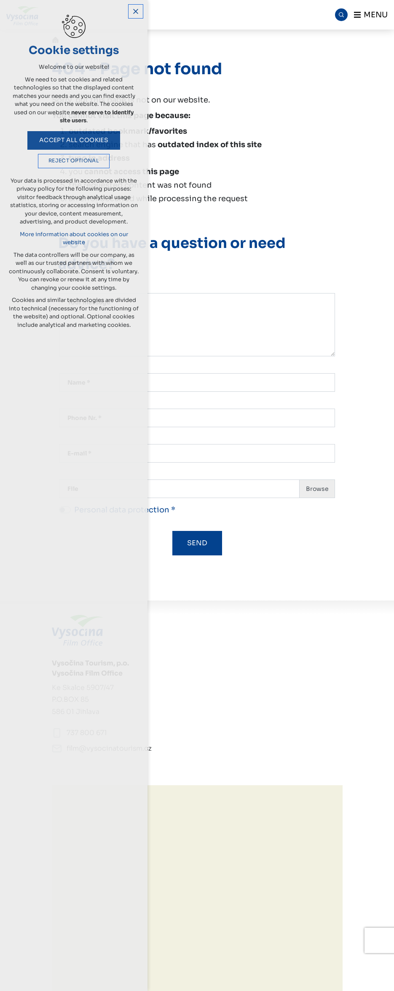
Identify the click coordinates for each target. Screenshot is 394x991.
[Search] (341, 14)
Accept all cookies (74, 140)
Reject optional (73, 161)
